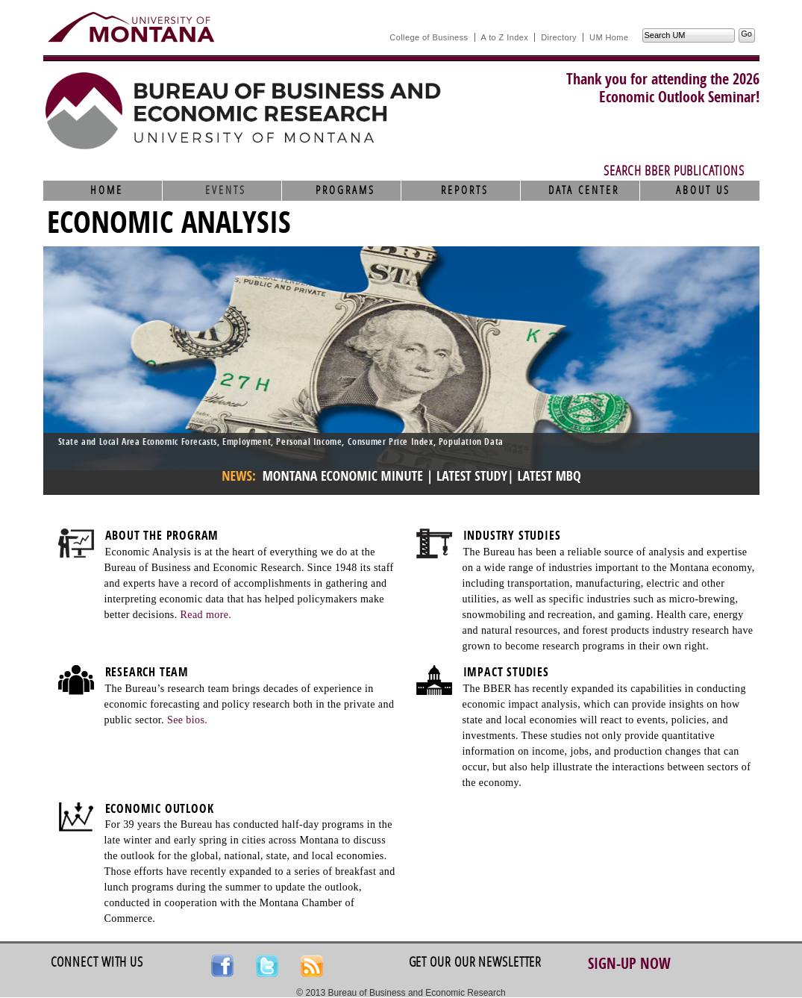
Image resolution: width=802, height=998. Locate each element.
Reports (465, 190)
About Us (703, 190)
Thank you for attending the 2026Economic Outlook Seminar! (662, 88)
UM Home (608, 37)
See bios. (187, 720)
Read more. (206, 614)
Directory (559, 37)
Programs (345, 190)
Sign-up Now (629, 964)
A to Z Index (505, 37)
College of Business (428, 37)
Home (106, 190)
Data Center (583, 190)
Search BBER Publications (674, 171)
